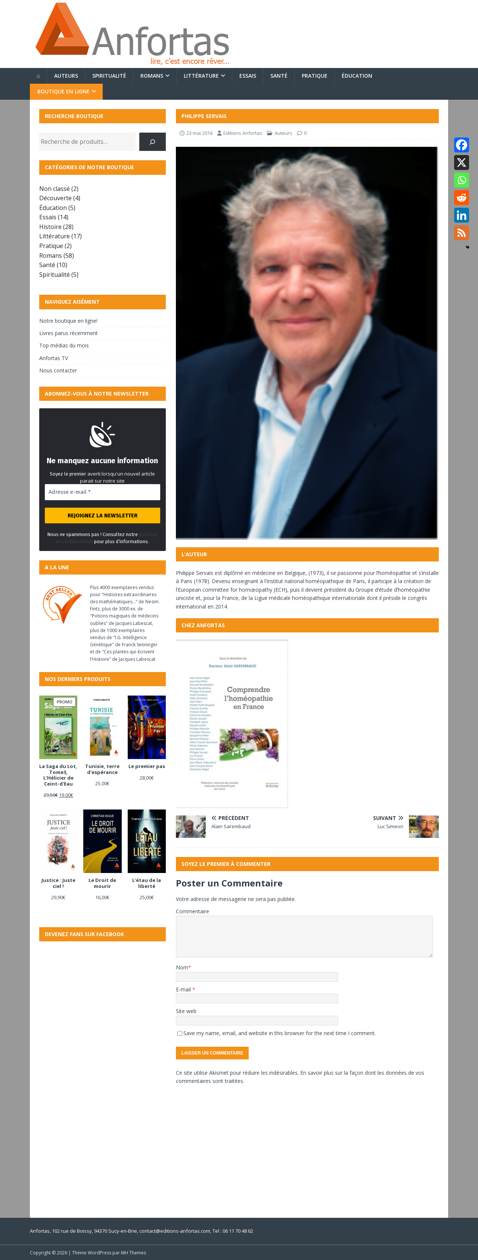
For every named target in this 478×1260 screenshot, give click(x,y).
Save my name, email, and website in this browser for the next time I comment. (279, 1033)
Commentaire (192, 911)
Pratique (315, 75)
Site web (186, 1011)
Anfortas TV (53, 358)
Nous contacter (58, 370)
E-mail (184, 989)
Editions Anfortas (242, 133)
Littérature (201, 75)
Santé (279, 75)
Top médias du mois (64, 345)
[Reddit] (461, 197)
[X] (461, 162)
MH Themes (133, 1253)
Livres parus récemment (68, 333)
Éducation (357, 75)
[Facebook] (461, 144)
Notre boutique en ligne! (68, 320)
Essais (247, 75)
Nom (182, 967)
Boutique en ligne (63, 91)
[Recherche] (152, 142)
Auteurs (66, 75)
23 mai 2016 (199, 133)
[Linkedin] (461, 215)
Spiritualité (109, 75)
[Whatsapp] (461, 180)
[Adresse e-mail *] (102, 492)
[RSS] (461, 232)
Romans (151, 75)
